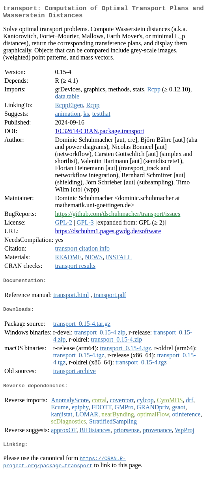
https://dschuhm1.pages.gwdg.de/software (108, 234)
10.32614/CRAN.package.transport (99, 134)
